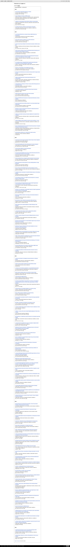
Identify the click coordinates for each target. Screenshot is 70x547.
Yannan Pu (16, 74)
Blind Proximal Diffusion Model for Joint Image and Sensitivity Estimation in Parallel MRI (26, 195)
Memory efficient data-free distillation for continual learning (24, 292)
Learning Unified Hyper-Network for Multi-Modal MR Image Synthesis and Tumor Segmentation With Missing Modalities (27, 354)
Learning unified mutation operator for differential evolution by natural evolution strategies (27, 381)
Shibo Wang (17, 206)
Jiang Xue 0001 (24, 18)
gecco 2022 (17, 524)
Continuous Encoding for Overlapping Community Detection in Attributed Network (26, 259)
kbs (15, 75)
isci (15, 383)
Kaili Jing (19, 185)
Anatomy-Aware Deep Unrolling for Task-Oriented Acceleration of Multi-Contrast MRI (27, 44)
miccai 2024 (17, 198)
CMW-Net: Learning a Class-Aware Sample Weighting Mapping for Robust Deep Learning (27, 312)
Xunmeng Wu (17, 90)
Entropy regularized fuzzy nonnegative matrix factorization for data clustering (27, 158)
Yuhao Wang (26, 397)
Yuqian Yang (17, 110)
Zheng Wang (21, 512)
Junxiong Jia (17, 537)
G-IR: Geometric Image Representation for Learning (23, 11)
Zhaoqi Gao (33, 64)
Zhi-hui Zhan (20, 52)
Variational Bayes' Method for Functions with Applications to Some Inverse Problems (26, 536)
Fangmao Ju (28, 46)
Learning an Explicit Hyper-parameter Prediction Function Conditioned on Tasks (27, 306)
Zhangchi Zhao (17, 133)
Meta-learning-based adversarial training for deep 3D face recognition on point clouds (27, 369)
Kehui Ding (16, 40)
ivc (15, 300)
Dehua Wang (24, 458)
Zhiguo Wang (25, 64)
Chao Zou (31, 46)
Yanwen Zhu (20, 303)
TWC (16, 19)
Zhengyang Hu (17, 273)
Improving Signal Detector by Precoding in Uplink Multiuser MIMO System (26, 245)
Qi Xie (26, 68)
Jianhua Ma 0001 (30, 185)
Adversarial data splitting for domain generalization (23, 148)
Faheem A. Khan (17, 80)
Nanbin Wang (17, 207)
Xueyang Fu (22, 422)
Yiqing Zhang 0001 (18, 36)
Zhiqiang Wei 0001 (25, 217)
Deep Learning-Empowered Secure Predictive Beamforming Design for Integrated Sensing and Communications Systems (27, 126)
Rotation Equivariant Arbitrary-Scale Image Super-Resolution (24, 93)
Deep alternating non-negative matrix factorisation (23, 470)
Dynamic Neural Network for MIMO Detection (22, 506)
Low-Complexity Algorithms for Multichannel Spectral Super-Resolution (26, 89)
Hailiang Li (24, 485)
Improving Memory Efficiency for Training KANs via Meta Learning (25, 132)
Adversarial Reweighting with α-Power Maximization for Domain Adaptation (26, 144)
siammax (16, 229)
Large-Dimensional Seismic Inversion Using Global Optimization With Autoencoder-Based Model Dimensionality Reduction (25, 530)
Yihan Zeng (24, 375)
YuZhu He (16, 46)
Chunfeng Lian (20, 46)
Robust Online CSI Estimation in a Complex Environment (24, 425)
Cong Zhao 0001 (21, 110)
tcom (16, 24)
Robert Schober (30, 217)
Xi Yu (20, 145)
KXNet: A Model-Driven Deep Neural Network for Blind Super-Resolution (26, 429)
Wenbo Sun (38, 284)
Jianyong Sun (23, 36)
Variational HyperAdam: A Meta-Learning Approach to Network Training (26, 479)
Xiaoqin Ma (34, 79)
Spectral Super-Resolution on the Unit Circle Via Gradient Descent (25, 332)
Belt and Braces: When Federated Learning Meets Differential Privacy (25, 200)
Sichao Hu (20, 436)
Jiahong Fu (19, 94)
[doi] (23, 19)
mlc (15, 160)
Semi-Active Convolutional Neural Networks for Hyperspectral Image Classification (25, 410)
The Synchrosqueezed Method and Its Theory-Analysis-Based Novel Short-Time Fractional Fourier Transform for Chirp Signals (27, 153)
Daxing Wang (32, 453)
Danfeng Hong (26, 411)
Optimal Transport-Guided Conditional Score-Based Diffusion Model (25, 263)
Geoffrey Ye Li (27, 277)
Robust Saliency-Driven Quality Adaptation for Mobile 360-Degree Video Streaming (26, 205)
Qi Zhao (19, 12)
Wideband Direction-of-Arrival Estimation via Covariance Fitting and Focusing (27, 231)
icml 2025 (16, 134)
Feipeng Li (16, 64)
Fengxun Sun (20, 116)
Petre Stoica (24, 492)
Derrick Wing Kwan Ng (27, 129)
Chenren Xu (33, 206)
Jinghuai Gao (20, 64)
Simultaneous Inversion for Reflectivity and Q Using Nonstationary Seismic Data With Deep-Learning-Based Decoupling (27, 501)
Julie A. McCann (30, 201)
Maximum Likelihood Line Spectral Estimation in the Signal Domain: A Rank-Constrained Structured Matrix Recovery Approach (27, 490)
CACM (16, 202)
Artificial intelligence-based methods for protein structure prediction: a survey (27, 120)
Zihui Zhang (24, 116)
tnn (15, 41)
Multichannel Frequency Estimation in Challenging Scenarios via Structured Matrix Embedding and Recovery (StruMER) (26, 328)
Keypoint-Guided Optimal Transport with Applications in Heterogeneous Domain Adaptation (27, 416)
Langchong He (24, 52)
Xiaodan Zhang (29, 485)
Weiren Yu (23, 467)
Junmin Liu (24, 159)
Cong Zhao (31, 467)
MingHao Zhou (19, 497)
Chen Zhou (33, 485)
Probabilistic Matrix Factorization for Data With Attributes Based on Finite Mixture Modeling (27, 173)
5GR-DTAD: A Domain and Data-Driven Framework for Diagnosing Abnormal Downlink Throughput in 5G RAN (26, 109)
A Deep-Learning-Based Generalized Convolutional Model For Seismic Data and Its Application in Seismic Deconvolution (27, 434)
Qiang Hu (16, 277)
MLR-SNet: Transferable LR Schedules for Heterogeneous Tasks (25, 302)
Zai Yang (21, 90)
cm (15, 81)
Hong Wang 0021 (22, 68)
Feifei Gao (19, 277)
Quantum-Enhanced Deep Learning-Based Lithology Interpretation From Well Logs (27, 452)
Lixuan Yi (16, 242)
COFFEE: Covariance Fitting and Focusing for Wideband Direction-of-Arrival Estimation (27, 216)
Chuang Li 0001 (24, 436)
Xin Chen (16, 12)
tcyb (15, 175)
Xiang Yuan (19, 313)
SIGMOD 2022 (17, 468)
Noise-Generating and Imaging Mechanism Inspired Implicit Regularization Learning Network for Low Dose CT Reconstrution (26, 183)
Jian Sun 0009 (21, 74)
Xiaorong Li (17, 289)
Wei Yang (20, 441)
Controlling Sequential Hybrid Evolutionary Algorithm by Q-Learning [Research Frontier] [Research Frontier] (27, 390)
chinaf (16, 150)
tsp (15, 218)
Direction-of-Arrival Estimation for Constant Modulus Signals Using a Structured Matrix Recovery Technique (27, 221)
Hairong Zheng (35, 185)
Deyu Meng (23, 40)
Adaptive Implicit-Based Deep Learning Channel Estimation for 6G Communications (25, 78)
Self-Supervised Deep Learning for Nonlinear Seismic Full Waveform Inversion (27, 440)
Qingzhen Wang (33, 284)
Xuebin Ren (17, 201)
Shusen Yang (26, 110)
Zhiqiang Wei (24, 339)
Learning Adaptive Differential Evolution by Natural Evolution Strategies (26, 385)
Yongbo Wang (26, 185)
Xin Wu (30, 411)
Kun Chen (16, 159)
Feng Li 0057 (17, 18)
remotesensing (17, 243)
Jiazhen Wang (17, 318)
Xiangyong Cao (22, 411)
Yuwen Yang (17, 359)
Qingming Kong (17, 174)
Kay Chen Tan (26, 386)
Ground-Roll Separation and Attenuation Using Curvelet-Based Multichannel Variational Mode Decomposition (27, 457)
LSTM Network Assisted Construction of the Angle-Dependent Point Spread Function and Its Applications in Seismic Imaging (26, 56)
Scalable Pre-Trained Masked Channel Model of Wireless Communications (26, 21)
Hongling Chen (29, 436)
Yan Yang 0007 (24, 145)
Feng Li (26, 273)
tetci (15, 270)
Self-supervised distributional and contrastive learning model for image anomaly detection (27, 72)
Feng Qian (37, 206)
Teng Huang (20, 453)
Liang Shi (20, 467)
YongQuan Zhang (26, 174)
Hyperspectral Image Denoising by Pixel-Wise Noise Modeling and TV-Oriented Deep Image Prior (27, 241)
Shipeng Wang (21, 289)
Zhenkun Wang (31, 269)
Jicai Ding (36, 441)
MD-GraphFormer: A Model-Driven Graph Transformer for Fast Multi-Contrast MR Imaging (27, 317)
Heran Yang (17, 105)
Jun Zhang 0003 (33, 52)
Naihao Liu (16, 453)
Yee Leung (33, 537)
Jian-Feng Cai (24, 333)
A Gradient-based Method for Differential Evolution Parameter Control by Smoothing (26, 250)
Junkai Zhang (30, 22)
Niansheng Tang (25, 74)
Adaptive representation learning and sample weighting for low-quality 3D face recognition (27, 114)
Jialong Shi (29, 382)
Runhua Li (37, 79)
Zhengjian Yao (36, 159)
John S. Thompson (30, 18)
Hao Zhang (23, 277)
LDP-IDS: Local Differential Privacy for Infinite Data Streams (24, 466)
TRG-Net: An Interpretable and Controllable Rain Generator (24, 67)
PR (15, 118)
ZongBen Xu (26, 12)
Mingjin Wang (24, 507)
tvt (15, 247)
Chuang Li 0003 (29, 64)
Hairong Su (24, 206)
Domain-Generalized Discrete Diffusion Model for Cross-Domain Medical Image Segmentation (27, 104)
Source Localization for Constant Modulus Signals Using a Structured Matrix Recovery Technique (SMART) (27, 337)
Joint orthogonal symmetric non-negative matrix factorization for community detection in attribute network (27, 178)
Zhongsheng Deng (22, 22)
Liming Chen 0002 (32, 116)
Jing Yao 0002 (17, 411)
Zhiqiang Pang (17, 68)
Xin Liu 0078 (17, 269)
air (15, 123)
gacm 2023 (16, 340)
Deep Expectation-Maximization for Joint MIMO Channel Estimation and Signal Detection (27, 516)
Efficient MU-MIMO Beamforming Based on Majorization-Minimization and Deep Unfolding (27, 98)
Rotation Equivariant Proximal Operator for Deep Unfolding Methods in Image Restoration (27, 163)
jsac (15, 508)
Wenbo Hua (20, 105)
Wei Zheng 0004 (17, 260)
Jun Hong (16, 52)
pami (16, 87)
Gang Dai (20, 18)
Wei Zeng (22, 12)
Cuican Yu (16, 116)
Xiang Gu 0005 (17, 145)
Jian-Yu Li (23, 121)
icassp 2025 (17, 91)
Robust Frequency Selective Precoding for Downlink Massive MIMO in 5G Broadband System (26, 348)
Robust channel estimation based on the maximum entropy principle (25, 272)
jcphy (16, 213)
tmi (15, 48)
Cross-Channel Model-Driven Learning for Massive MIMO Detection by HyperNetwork (26, 35)
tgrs (15, 60)
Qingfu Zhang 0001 (27, 260)
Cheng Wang (27, 121)
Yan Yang (22, 185)
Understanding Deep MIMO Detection (21, 276)
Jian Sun (21, 149)
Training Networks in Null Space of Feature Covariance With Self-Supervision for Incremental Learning (27, 84)
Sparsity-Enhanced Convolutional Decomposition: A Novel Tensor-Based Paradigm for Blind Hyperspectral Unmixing (26, 404)
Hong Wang (20, 430)
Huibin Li (27, 116)
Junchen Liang (20, 159)
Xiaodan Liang (31, 375)
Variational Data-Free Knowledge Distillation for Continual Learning (25, 288)
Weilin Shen (28, 159)
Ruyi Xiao (24, 46)
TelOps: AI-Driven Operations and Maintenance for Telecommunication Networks (27, 235)
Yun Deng (19, 426)
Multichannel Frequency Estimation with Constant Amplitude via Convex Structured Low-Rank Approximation (26, 227)
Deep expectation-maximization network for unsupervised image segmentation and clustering (27, 298)
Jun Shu (20, 40)
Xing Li (16, 185)
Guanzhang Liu (30, 79)
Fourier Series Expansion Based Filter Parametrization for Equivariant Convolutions (26, 343)
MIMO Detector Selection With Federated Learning (23, 358)
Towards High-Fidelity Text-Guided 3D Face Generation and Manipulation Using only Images (27, 374)
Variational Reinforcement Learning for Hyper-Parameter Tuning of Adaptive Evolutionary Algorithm (26, 396)
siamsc (16, 538)
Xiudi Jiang (33, 436)
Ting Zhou (28, 359)
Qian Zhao (28, 273)
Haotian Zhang (17, 382)
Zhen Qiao (26, 22)
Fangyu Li (36, 453)
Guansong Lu (20, 375)
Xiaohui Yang (17, 512)
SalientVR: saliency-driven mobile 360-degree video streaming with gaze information (26, 484)
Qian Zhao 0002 (20, 242)
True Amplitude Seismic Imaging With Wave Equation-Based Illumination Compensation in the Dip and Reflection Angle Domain (26, 63)
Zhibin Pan (36, 436)
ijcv (15, 146)
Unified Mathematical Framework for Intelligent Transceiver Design (25, 445)
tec (15, 53)
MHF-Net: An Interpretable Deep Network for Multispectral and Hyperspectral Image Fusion (27, 496)
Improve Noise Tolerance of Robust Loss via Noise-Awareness (24, 39)
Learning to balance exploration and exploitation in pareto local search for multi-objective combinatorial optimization (27, 522)
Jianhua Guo (17, 22)
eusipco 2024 (17, 233)
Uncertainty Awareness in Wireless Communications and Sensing (25, 26)
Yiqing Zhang (17, 246)
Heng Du (16, 426)
